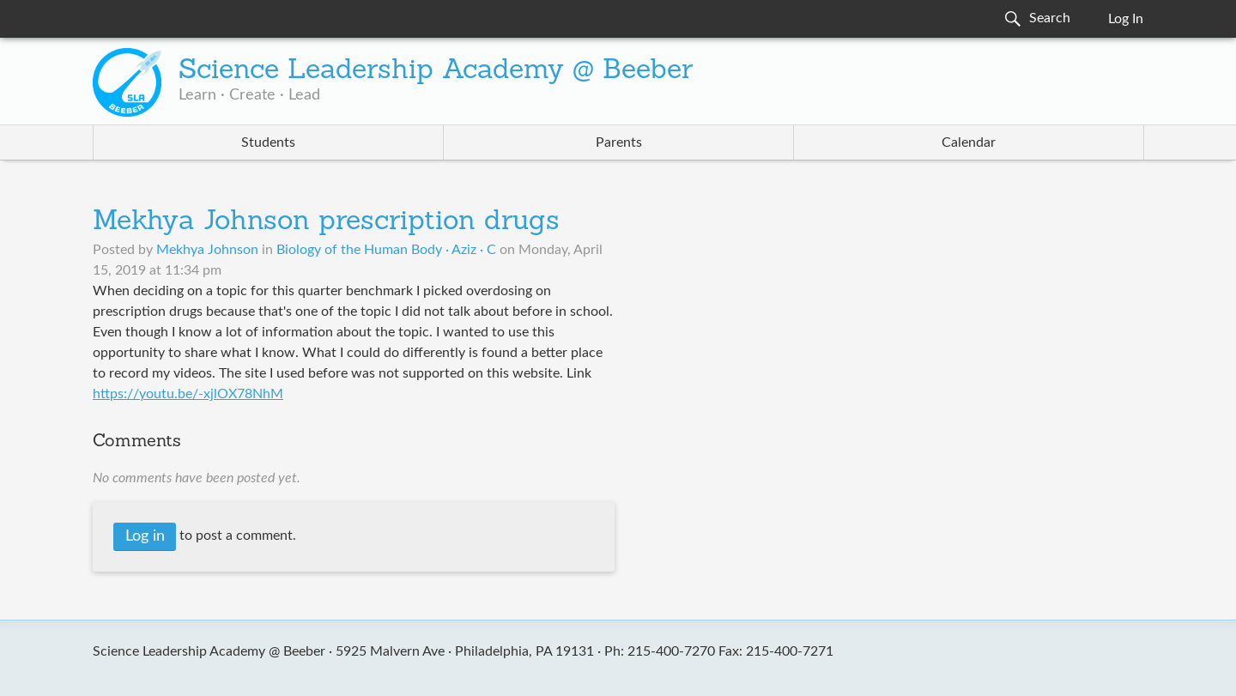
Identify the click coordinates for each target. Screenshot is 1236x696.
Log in (145, 536)
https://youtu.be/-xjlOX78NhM (188, 394)
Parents (619, 142)
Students (268, 142)
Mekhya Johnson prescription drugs (326, 222)
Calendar (969, 142)
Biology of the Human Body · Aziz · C (386, 250)
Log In (1125, 19)
